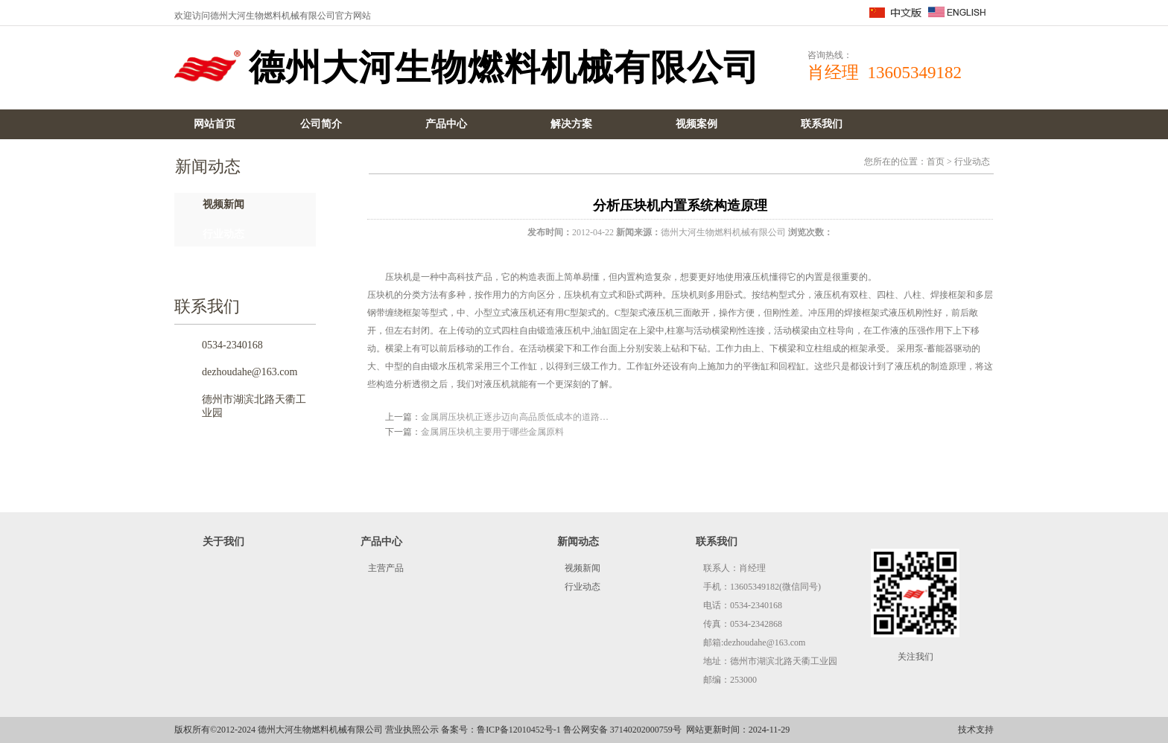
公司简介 (321, 124)
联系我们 (821, 124)
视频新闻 (223, 204)
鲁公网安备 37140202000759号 (622, 729)
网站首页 (214, 124)
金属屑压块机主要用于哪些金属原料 (492, 432)
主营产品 (386, 568)
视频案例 (696, 124)
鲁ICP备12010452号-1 (519, 729)
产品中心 (446, 124)
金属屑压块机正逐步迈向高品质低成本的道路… (515, 417)
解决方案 (571, 124)
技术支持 (976, 729)
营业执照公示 (412, 729)
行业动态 (223, 234)
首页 (936, 161)
